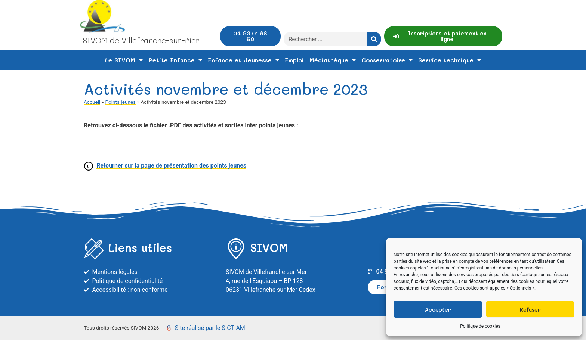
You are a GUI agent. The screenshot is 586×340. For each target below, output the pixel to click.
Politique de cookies (480, 326)
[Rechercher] (374, 39)
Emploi (294, 60)
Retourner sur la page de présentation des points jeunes (171, 165)
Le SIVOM (124, 60)
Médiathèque (332, 60)
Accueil (92, 102)
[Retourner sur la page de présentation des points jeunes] (88, 166)
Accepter (438, 309)
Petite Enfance (175, 60)
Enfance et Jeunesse (243, 60)
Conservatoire (387, 60)
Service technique (449, 60)
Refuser (530, 309)
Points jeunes (120, 102)
